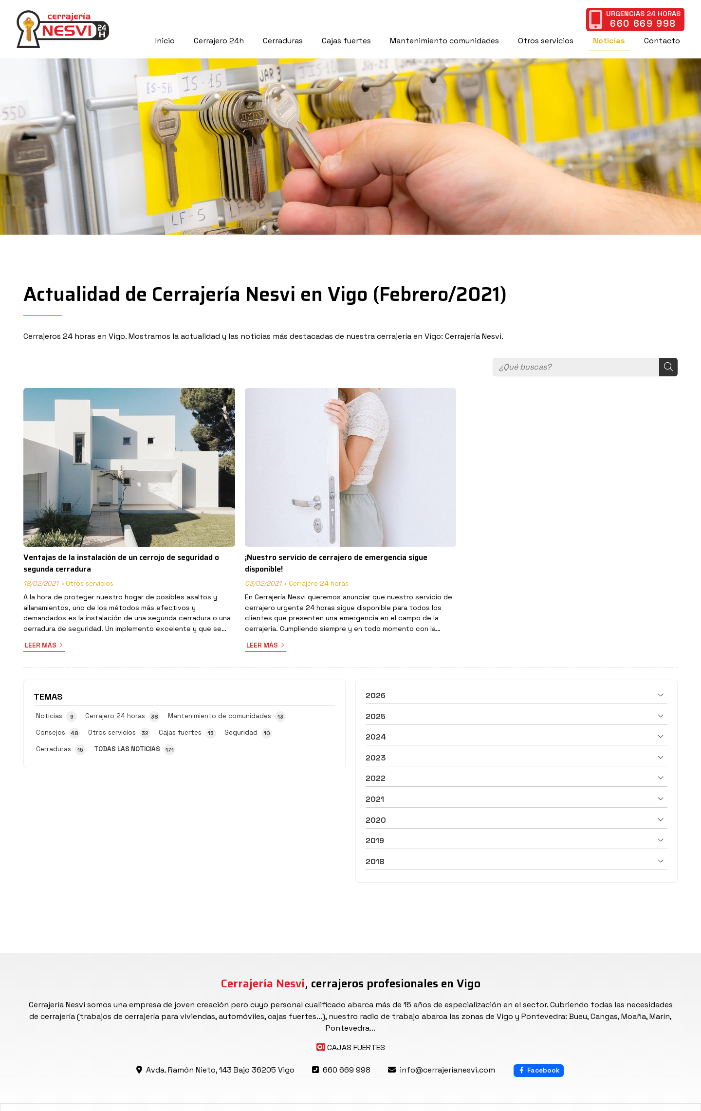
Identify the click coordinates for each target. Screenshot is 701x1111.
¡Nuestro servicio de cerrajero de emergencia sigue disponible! (336, 563)
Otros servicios (89, 583)
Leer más (40, 645)
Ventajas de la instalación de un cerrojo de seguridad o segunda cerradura (121, 563)
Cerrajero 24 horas (319, 583)
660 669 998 (346, 1070)
